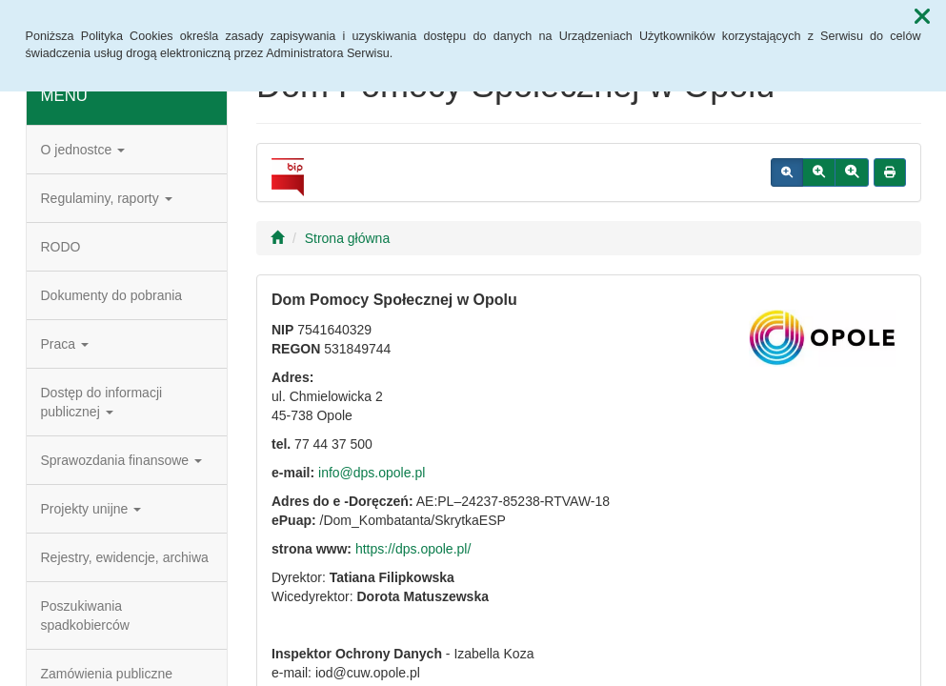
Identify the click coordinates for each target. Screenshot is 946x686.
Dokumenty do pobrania (112, 295)
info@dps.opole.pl (371, 472)
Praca (65, 344)
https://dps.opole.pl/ (413, 548)
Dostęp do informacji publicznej (102, 402)
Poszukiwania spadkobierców (85, 615)
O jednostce (83, 149)
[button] (922, 17)
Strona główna (348, 238)
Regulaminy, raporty (106, 198)
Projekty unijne (91, 508)
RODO (61, 246)
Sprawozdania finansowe (122, 460)
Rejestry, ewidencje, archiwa (125, 557)
